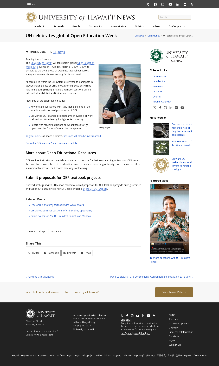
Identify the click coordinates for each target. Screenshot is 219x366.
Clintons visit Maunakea (40, 277)
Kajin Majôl (139, 355)
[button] (33, 253)
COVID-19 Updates (179, 323)
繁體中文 (161, 355)
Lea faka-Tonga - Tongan (68, 355)
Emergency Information (181, 331)
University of (41, 62)
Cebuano (127, 355)
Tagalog (117, 355)
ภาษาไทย (98, 355)
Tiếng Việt (87, 355)
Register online (34, 136)
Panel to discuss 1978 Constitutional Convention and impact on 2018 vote (151, 277)
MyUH (172, 340)
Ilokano (107, 355)
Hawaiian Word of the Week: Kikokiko (182, 143)
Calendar (174, 319)
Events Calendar (162, 101)
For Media (174, 336)
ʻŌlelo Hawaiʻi (200, 355)
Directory (173, 327)
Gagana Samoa (28, 355)
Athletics (157, 91)
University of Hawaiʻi (83, 329)
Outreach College (37, 231)
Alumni (157, 96)
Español (188, 355)
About (172, 314)
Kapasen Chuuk (46, 355)
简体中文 (150, 355)
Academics (159, 81)
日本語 (171, 355)
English (16, 355)
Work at (175, 344)
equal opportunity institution (91, 315)
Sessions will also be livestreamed (82, 136)
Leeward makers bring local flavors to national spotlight (182, 164)
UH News (59, 51)
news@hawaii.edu (43, 334)
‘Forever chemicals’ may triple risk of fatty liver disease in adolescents (182, 129)
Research (158, 86)
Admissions (159, 76)
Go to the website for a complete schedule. (52, 143)
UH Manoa (55, 231)
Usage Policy (88, 322)
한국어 (179, 355)
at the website (95, 188)
